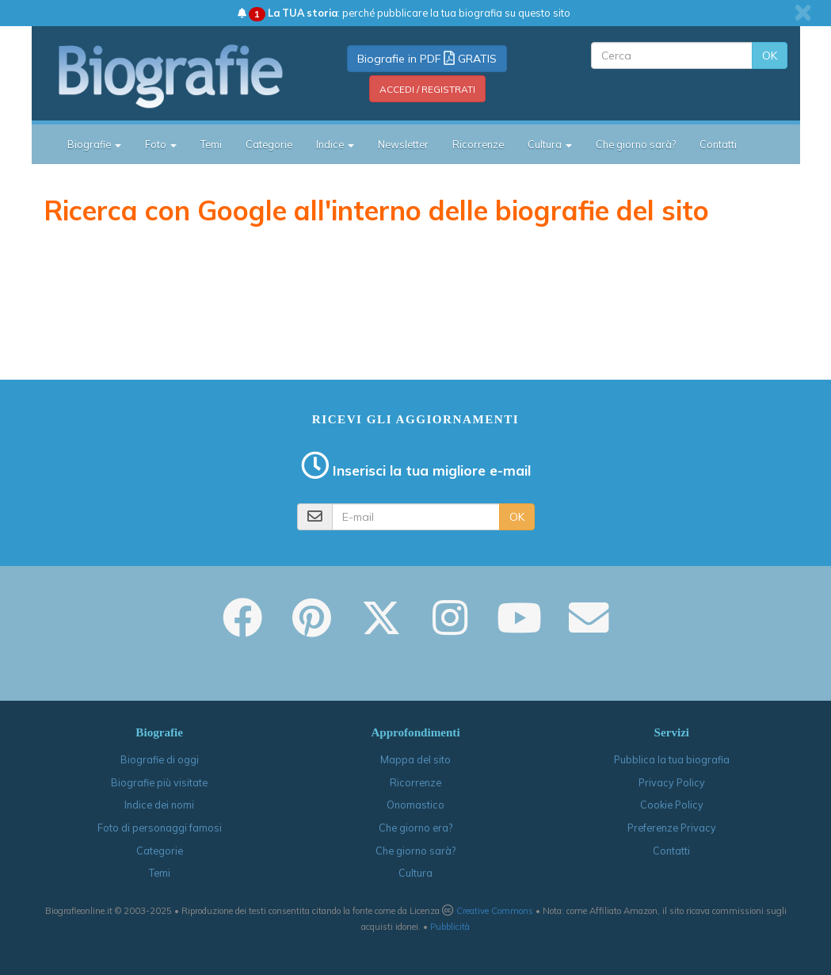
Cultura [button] (550, 144)
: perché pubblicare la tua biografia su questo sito (404, 12)
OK (769, 55)
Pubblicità (450, 926)
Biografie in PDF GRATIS (427, 59)
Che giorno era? (415, 827)
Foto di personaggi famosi (159, 827)
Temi (211, 144)
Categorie (269, 144)
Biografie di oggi (159, 759)
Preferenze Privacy (671, 827)
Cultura (415, 872)
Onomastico (415, 804)
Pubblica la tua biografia (672, 759)
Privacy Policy (671, 782)
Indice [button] (335, 144)
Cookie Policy (671, 804)
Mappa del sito (415, 759)
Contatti (718, 144)
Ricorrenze (478, 144)
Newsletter (403, 144)
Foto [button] (161, 144)
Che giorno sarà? (636, 144)
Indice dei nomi (159, 804)
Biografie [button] (94, 144)
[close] (802, 12)
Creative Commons (494, 910)
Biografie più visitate (159, 782)
